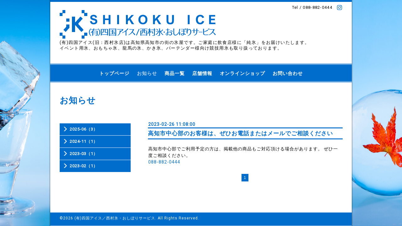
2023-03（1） (84, 153)
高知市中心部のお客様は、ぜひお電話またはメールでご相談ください (240, 133)
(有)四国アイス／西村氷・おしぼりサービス (114, 218)
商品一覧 (175, 73)
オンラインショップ (242, 73)
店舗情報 (202, 73)
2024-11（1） (84, 141)
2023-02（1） (84, 166)
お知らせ (147, 73)
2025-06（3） (84, 129)
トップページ (114, 73)
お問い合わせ (288, 73)
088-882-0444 (164, 161)
